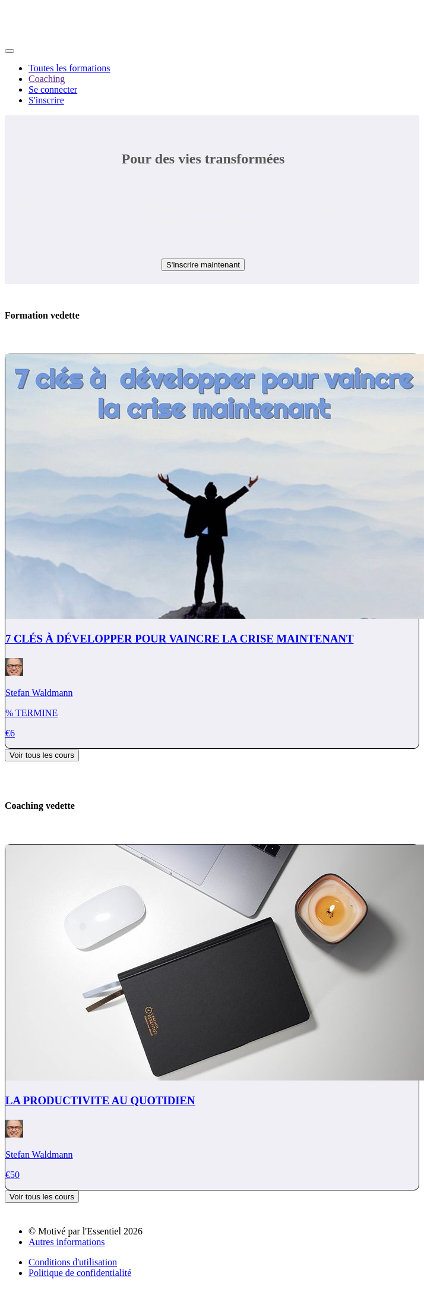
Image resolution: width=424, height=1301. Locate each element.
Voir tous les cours (42, 755)
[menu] (212, 84)
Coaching (47, 79)
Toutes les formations (69, 68)
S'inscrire (46, 100)
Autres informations (67, 1242)
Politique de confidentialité (80, 1273)
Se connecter (53, 89)
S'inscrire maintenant (203, 264)
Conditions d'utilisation (73, 1262)
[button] (9, 51)
